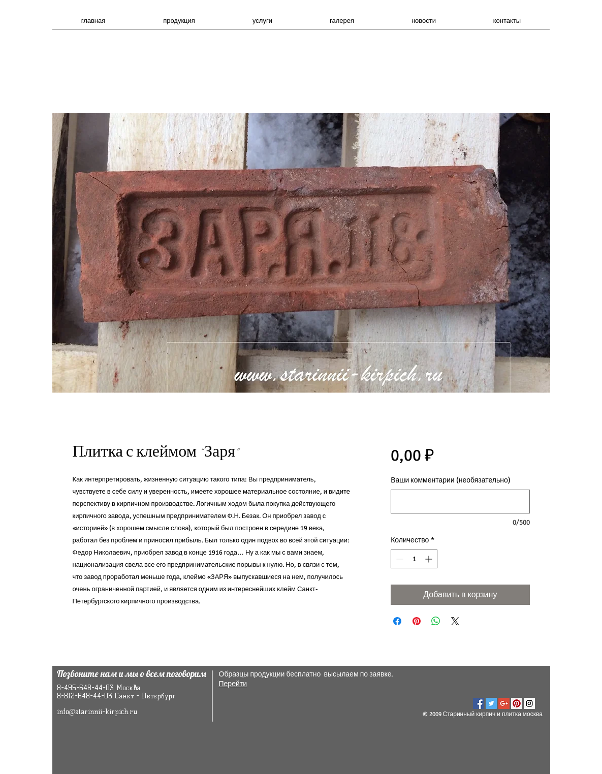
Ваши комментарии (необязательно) (451, 480)
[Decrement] (398, 559)
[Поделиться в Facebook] (397, 621)
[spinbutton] (414, 559)
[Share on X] (455, 621)
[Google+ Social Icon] (504, 703)
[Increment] (429, 559)
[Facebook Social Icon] (478, 703)
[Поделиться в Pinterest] (416, 621)
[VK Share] (504, 684)
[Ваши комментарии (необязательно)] (460, 501)
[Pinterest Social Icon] (516, 703)
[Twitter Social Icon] (491, 703)
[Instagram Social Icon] (529, 703)
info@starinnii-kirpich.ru (97, 711)
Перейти (233, 684)
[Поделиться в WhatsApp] (436, 621)
